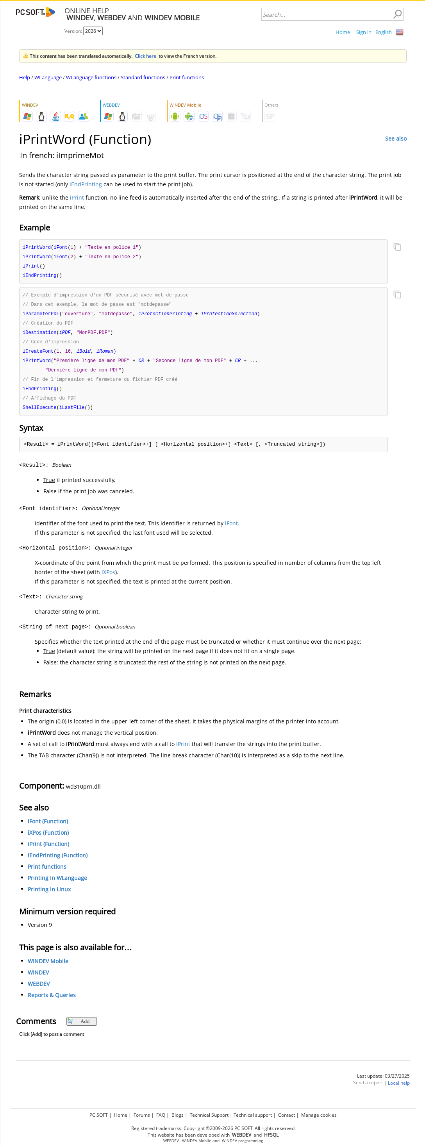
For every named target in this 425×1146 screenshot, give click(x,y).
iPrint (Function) (48, 850)
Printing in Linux (49, 896)
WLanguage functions (91, 77)
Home (343, 32)
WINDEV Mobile (48, 967)
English (383, 32)
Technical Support (209, 1115)
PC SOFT (98, 1115)
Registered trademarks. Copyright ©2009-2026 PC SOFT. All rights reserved (213, 1128)
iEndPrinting (86, 184)
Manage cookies (319, 1115)
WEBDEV (39, 990)
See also (396, 138)
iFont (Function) (48, 828)
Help (24, 77)
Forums (142, 1115)
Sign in (363, 32)
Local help (399, 1089)
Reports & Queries (52, 1001)
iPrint (77, 197)
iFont (231, 530)
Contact (286, 1115)
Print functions (187, 77)
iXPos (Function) (48, 839)
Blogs (177, 1115)
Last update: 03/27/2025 (383, 1082)
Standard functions (143, 77)
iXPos (108, 578)
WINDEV (38, 979)
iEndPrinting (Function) (58, 862)
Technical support (253, 1115)
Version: (73, 31)
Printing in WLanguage (57, 884)
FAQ (160, 1115)
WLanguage (48, 77)
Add (78, 1028)
